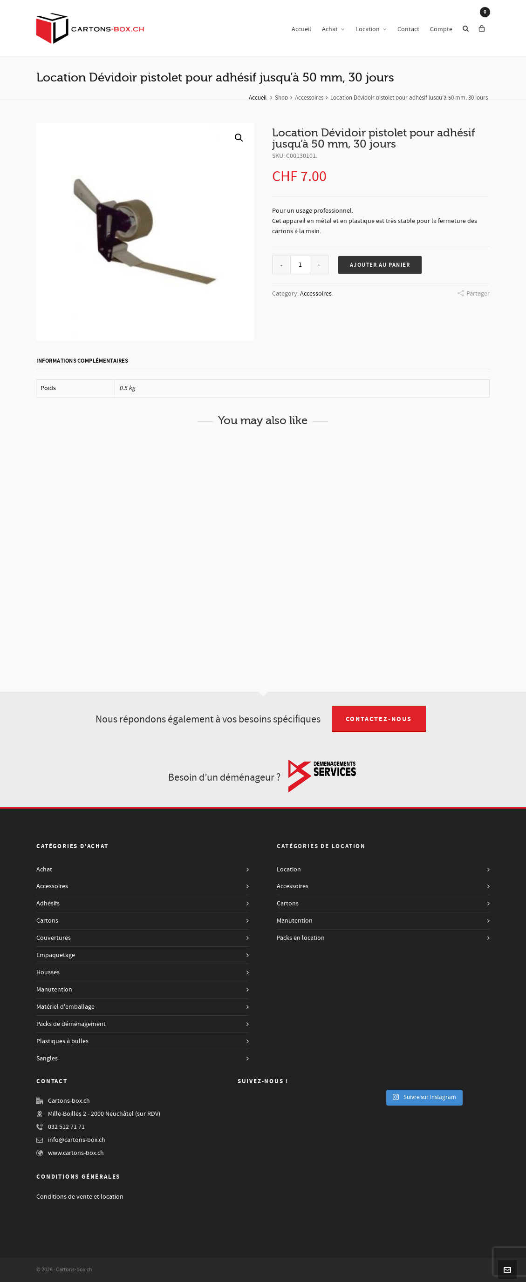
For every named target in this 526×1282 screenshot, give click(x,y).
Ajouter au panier (380, 265)
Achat (44, 869)
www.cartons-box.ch (76, 1153)
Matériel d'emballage (65, 1007)
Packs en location (301, 938)
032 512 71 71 (66, 1127)
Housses (48, 972)
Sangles (47, 1058)
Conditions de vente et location (79, 1197)
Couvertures (53, 938)
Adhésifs (48, 903)
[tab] (84, 361)
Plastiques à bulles (62, 1041)
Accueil (257, 97)
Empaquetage (55, 955)
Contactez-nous (379, 719)
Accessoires (309, 97)
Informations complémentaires (82, 361)
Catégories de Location (321, 846)
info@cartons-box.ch (76, 1140)
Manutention (54, 989)
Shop (281, 97)
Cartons (47, 921)
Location (289, 869)
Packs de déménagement (71, 1024)
